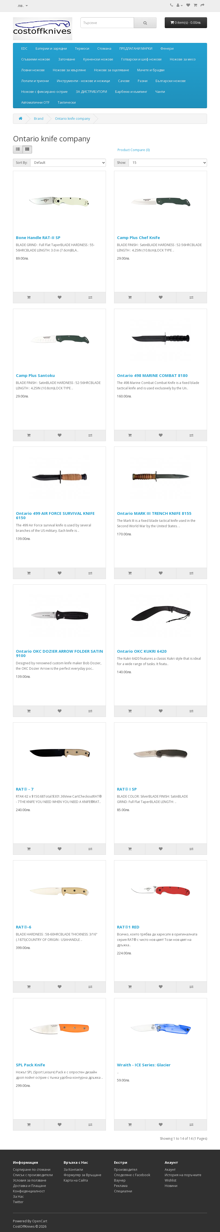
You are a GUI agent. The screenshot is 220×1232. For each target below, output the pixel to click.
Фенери (167, 48)
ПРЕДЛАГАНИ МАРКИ (135, 48)
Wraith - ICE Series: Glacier (144, 1064)
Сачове (124, 81)
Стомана (104, 48)
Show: (121, 162)
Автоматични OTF (35, 102)
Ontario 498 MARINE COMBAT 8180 (152, 375)
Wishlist (170, 1180)
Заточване (66, 59)
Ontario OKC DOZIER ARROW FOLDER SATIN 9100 (59, 653)
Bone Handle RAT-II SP (38, 237)
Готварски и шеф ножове (141, 59)
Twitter (18, 1202)
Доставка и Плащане (29, 1185)
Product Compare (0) (134, 150)
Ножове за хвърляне (69, 70)
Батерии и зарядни (51, 48)
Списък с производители (33, 1175)
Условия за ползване (29, 1180)
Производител (125, 1169)
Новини (171, 1185)
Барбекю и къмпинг (131, 91)
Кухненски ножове (98, 59)
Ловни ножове (33, 70)
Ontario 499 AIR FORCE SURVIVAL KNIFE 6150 (55, 515)
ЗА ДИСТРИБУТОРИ (91, 91)
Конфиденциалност (29, 1191)
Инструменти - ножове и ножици (83, 81)
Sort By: (22, 162)
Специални (123, 1191)
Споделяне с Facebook (132, 1175)
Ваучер (120, 1180)
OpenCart (39, 1221)
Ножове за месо (183, 59)
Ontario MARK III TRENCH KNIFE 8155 (154, 513)
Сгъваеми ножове (35, 59)
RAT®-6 (23, 927)
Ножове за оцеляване (111, 70)
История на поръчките (183, 1175)
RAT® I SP (127, 789)
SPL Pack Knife (30, 1064)
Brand (38, 118)
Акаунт (170, 1169)
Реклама (121, 1185)
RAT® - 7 (24, 789)
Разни (142, 81)
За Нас (18, 1196)
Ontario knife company (72, 118)
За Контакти (73, 1169)
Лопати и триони (35, 81)
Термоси (82, 48)
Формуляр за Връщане (82, 1175)
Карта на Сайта (76, 1180)
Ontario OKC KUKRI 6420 (142, 651)
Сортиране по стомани (31, 1169)
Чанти (160, 91)
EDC (24, 48)
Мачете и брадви (150, 70)
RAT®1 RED (128, 927)
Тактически (67, 102)
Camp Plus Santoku (35, 375)
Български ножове (171, 81)
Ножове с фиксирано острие (44, 91)
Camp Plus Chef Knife (138, 237)
